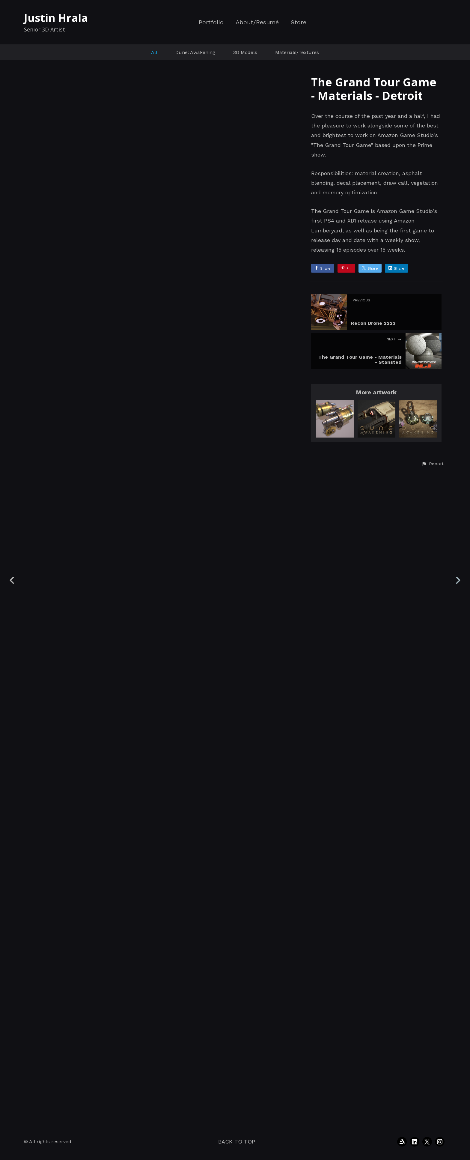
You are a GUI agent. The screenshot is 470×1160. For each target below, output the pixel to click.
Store (298, 22)
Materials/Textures (297, 52)
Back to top (236, 1141)
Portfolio (211, 22)
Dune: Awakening (195, 52)
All (154, 52)
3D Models (245, 52)
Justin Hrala (56, 17)
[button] (432, 1113)
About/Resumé (257, 22)
